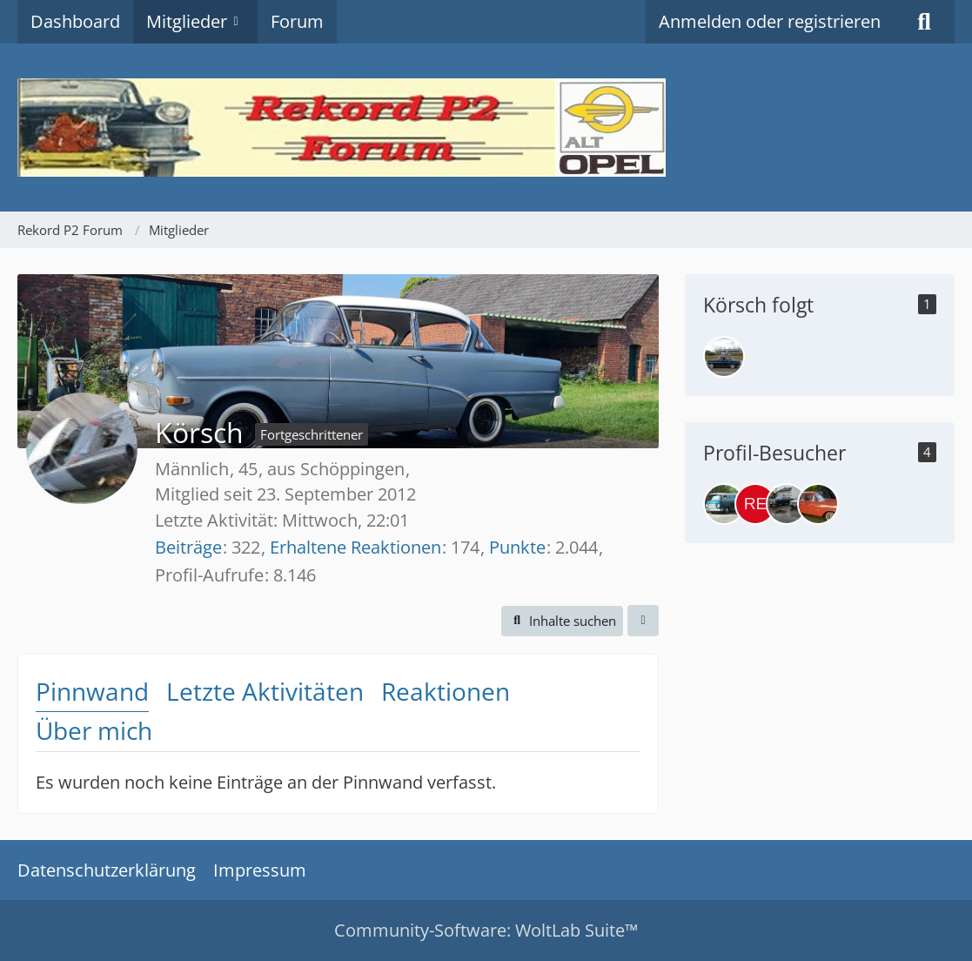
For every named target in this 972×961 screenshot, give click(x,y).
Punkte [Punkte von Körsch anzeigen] (517, 547)
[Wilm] (724, 357)
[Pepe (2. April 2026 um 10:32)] (724, 504)
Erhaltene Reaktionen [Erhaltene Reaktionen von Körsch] (355, 547)
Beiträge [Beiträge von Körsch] (188, 547)
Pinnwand (92, 691)
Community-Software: (486, 930)
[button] (562, 620)
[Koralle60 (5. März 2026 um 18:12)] (818, 504)
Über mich (94, 730)
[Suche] (924, 22)
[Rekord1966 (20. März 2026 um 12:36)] (755, 504)
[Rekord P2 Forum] (486, 127)
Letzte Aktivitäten (265, 691)
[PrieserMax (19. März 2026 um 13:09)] (787, 504)
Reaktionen (445, 691)
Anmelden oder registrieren (770, 21)
